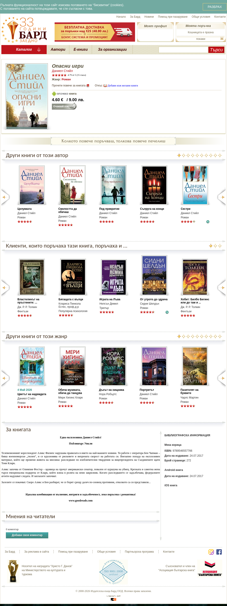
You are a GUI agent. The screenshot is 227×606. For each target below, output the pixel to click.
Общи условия (201, 16)
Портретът (147, 389)
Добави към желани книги (123, 85)
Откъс (98, 85)
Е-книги (81, 49)
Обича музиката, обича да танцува (70, 391)
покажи (200, 39)
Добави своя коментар (27, 535)
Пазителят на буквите (189, 391)
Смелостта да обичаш (67, 210)
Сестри (185, 208)
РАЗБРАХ (215, 7)
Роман (66, 79)
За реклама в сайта (36, 551)
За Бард (135, 16)
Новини (149, 16)
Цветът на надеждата (31, 394)
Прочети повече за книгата (68, 85)
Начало (121, 16)
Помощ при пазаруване (173, 16)
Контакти (220, 16)
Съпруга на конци (152, 208)
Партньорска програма (139, 551)
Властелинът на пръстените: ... (28, 301)
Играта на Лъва (109, 299)
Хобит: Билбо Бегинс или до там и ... (195, 301)
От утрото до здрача (153, 299)
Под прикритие (109, 208)
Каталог (24, 49)
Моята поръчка (198, 26)
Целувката (24, 208)
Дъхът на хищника (111, 389)
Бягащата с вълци (71, 299)
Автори (58, 49)
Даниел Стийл (62, 71)
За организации (112, 49)
